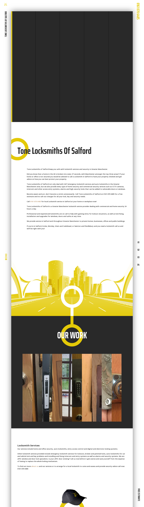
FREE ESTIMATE (139, 494)
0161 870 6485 (35, 201)
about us (34, 466)
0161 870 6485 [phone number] (138, 11)
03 (138, 257)
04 (138, 265)
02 (138, 250)
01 (138, 242)
